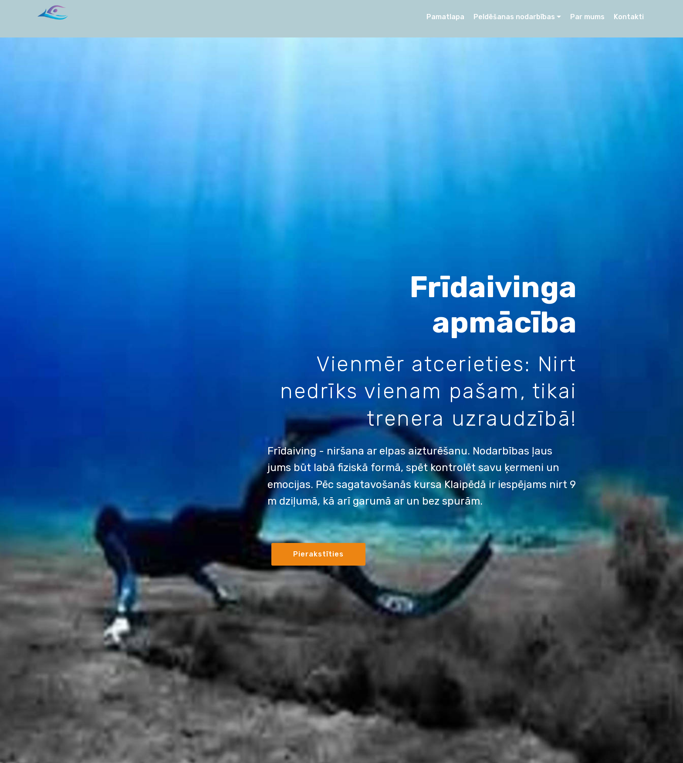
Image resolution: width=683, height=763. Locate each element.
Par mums (587, 17)
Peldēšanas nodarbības (514, 17)
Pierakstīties (318, 554)
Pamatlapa (445, 17)
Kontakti (629, 17)
